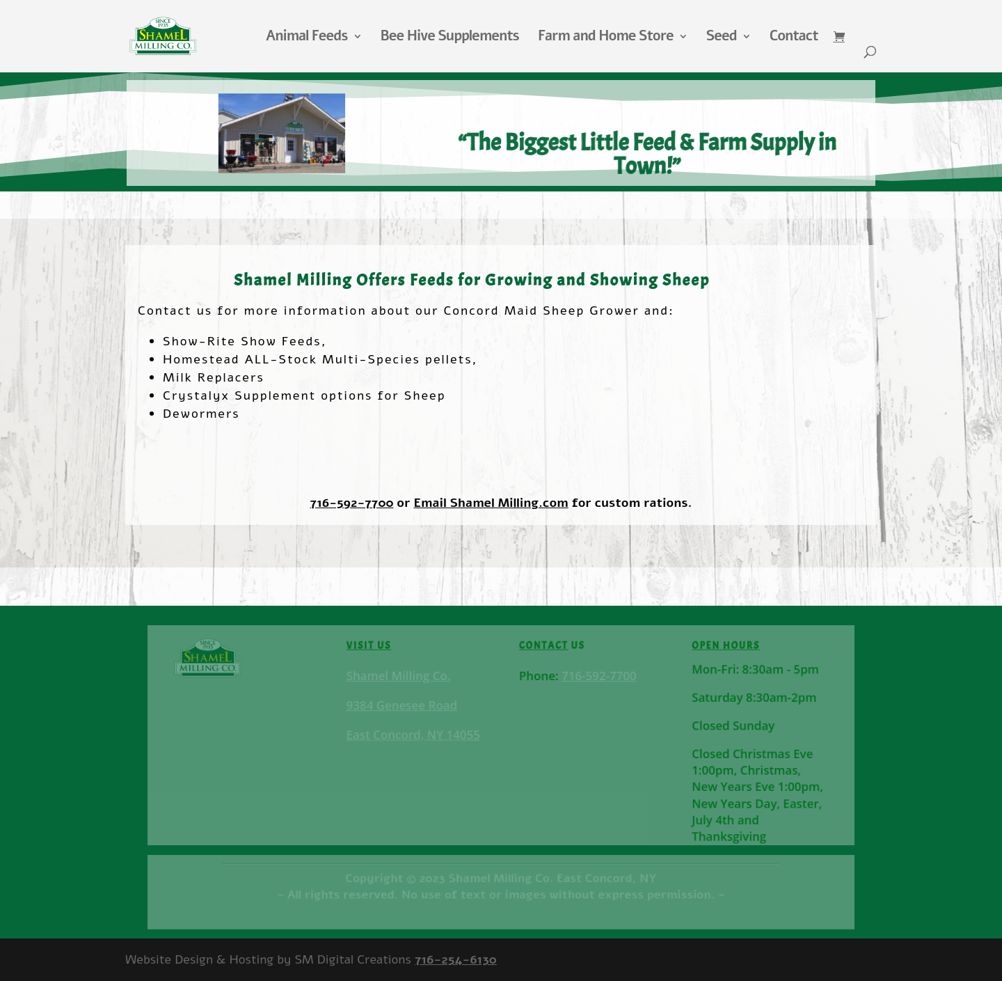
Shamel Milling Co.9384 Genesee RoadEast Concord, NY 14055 (415, 706)
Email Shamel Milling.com (490, 502)
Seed (721, 38)
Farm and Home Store (606, 38)
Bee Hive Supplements (450, 38)
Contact (794, 38)
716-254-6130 (456, 959)
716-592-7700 (352, 502)
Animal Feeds (307, 38)
